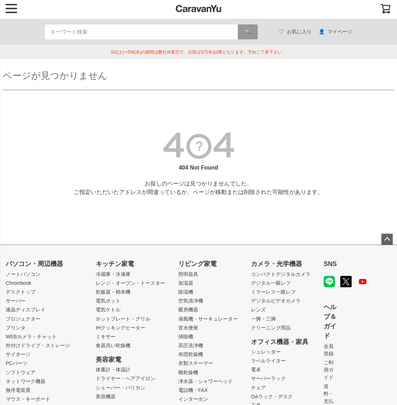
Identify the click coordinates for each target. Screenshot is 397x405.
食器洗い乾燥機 (113, 345)
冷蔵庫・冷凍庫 (113, 274)
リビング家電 (197, 263)
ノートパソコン (23, 274)
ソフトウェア (20, 372)
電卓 (256, 369)
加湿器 (185, 283)
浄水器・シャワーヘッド (205, 381)
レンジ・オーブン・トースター (130, 283)
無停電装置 (18, 390)
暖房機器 (188, 309)
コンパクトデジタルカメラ (281, 274)
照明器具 (188, 274)
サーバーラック (268, 378)
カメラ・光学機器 (276, 263)
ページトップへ (387, 239)
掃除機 (185, 336)
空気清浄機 (190, 301)
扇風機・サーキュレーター (208, 319)
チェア (258, 387)
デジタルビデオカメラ (276, 301)
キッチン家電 (115, 263)
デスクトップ (20, 292)
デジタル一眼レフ (271, 283)
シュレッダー (266, 352)
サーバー (16, 301)
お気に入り (295, 31)
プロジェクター (23, 319)
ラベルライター (268, 361)
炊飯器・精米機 (113, 292)
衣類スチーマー (195, 363)
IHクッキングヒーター (120, 328)
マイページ (335, 31)
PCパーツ (16, 363)
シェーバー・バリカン (120, 387)
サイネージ (18, 354)
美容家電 (108, 359)
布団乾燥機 (190, 354)
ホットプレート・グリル (123, 319)
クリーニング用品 (271, 328)
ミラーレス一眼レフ (273, 292)
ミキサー (106, 336)
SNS (330, 263)
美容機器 (106, 396)
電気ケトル (108, 309)
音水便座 (188, 328)
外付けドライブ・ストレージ (38, 345)
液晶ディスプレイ (25, 309)
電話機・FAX (192, 390)
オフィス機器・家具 (279, 341)
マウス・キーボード (28, 399)
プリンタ (16, 328)
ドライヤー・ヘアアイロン (125, 378)
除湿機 (185, 292)
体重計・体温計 (113, 369)
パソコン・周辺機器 (34, 263)
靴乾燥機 (188, 372)
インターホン (193, 399)
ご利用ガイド (329, 370)
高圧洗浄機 (190, 345)
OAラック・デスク (272, 396)
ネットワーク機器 (25, 381)
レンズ (258, 309)
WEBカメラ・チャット (31, 336)
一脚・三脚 (263, 319)
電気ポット (108, 301)
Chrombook (18, 283)
